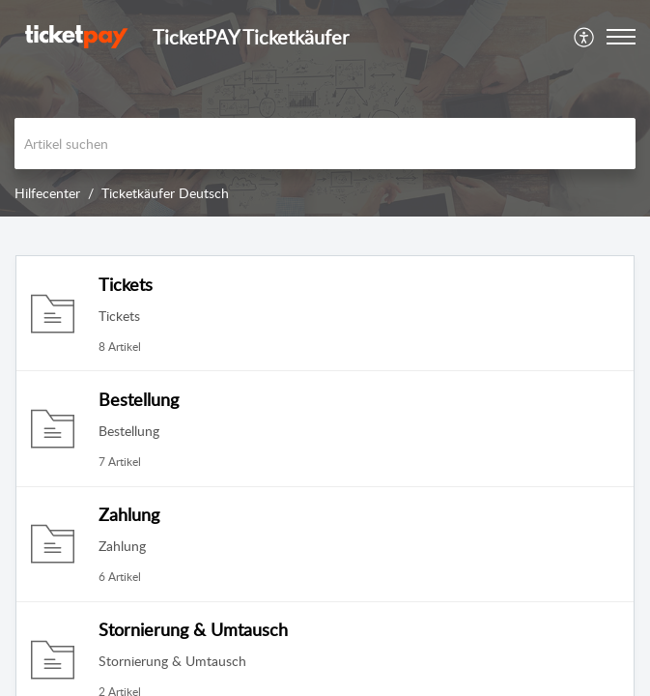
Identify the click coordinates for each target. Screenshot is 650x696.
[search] (325, 143)
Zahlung (129, 514)
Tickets (126, 284)
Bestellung (139, 399)
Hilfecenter (47, 193)
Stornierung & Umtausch (193, 629)
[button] (585, 36)
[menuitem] (585, 36)
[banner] (325, 108)
